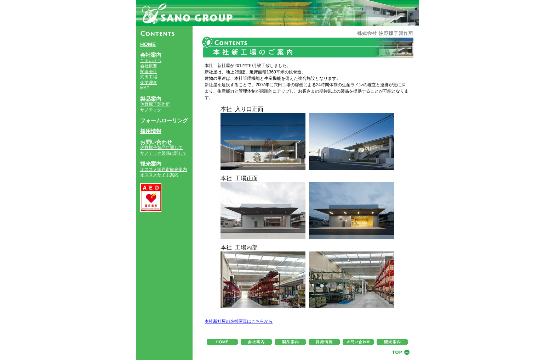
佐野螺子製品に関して (161, 147)
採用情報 (150, 131)
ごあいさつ (150, 60)
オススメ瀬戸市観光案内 (163, 169)
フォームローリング (164, 120)
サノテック (150, 109)
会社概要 (148, 65)
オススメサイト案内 (159, 174)
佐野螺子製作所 (155, 104)
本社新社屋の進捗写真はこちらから (239, 321)
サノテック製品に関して (163, 153)
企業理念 (148, 82)
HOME (148, 44)
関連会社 (148, 71)
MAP (144, 87)
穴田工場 (148, 76)
